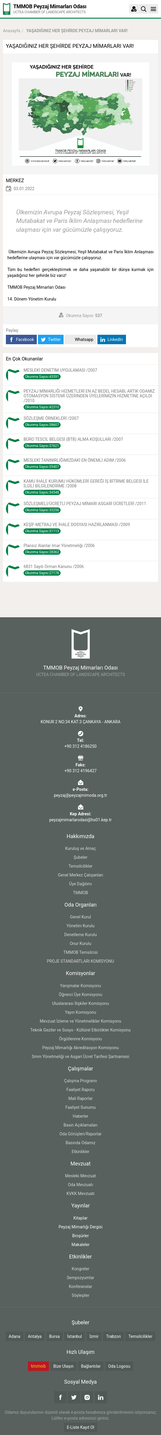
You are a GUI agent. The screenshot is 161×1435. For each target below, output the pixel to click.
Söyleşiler (80, 1295)
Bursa (54, 1336)
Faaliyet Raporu (80, 1089)
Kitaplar (80, 1218)
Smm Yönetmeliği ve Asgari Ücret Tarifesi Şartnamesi (80, 1056)
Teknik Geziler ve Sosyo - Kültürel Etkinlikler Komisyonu (80, 1030)
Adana (14, 1336)
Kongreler (80, 1268)
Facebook (21, 339)
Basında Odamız (81, 1142)
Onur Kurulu (80, 943)
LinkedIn (111, 339)
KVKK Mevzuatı (80, 1193)
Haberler (80, 1116)
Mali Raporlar (80, 1098)
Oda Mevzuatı (80, 1184)
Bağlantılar (91, 1366)
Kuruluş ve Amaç (80, 848)
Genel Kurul (80, 917)
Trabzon (113, 1336)
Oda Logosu (119, 1366)
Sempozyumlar (80, 1277)
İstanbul (74, 1336)
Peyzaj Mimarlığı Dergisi (80, 1227)
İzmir (94, 1336)
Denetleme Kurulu (80, 934)
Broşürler (80, 1235)
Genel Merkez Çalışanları (80, 875)
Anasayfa (11, 30)
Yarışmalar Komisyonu (80, 985)
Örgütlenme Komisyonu (80, 1038)
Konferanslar (80, 1286)
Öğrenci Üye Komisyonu (80, 994)
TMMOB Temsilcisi (80, 952)
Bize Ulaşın (63, 1366)
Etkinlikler (80, 1151)
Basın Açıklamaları (80, 1125)
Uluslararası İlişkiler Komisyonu (80, 1003)
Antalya (35, 1336)
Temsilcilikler (81, 866)
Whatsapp (80, 339)
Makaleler (80, 1244)
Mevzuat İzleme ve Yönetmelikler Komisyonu (80, 1021)
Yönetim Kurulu (80, 925)
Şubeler (80, 857)
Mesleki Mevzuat (80, 1175)
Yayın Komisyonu (80, 1012)
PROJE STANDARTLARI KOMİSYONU (80, 961)
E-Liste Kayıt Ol (80, 1427)
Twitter (51, 339)
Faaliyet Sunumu (80, 1107)
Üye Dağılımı (80, 883)
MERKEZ (15, 180)
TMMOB (80, 892)
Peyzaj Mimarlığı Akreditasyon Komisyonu (80, 1047)
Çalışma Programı (80, 1080)
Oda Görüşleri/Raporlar (80, 1134)
